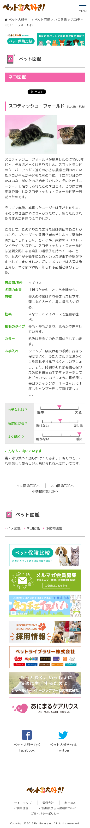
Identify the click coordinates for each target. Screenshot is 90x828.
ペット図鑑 (42, 19)
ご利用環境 (21, 808)
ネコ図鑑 (60, 19)
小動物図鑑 (54, 528)
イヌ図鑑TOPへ (28, 485)
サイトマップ (22, 803)
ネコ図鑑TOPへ (62, 485)
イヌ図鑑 (14, 528)
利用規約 (70, 803)
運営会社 (48, 803)
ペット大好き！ (19, 19)
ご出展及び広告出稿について (58, 808)
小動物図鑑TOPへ (45, 491)
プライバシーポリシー (45, 814)
